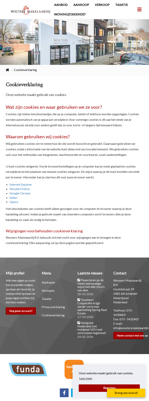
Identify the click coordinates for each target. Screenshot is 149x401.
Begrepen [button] (109, 388)
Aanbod (61, 4)
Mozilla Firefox (20, 189)
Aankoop (81, 4)
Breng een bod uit (126, 393)
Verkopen (48, 290)
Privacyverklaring (53, 307)
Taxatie (121, 4)
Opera (14, 202)
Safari (13, 197)
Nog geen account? (20, 310)
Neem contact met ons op (130, 335)
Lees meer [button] (85, 378)
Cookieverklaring (53, 315)
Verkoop (102, 4)
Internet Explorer (21, 184)
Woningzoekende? (70, 14)
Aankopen (48, 282)
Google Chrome (20, 193)
